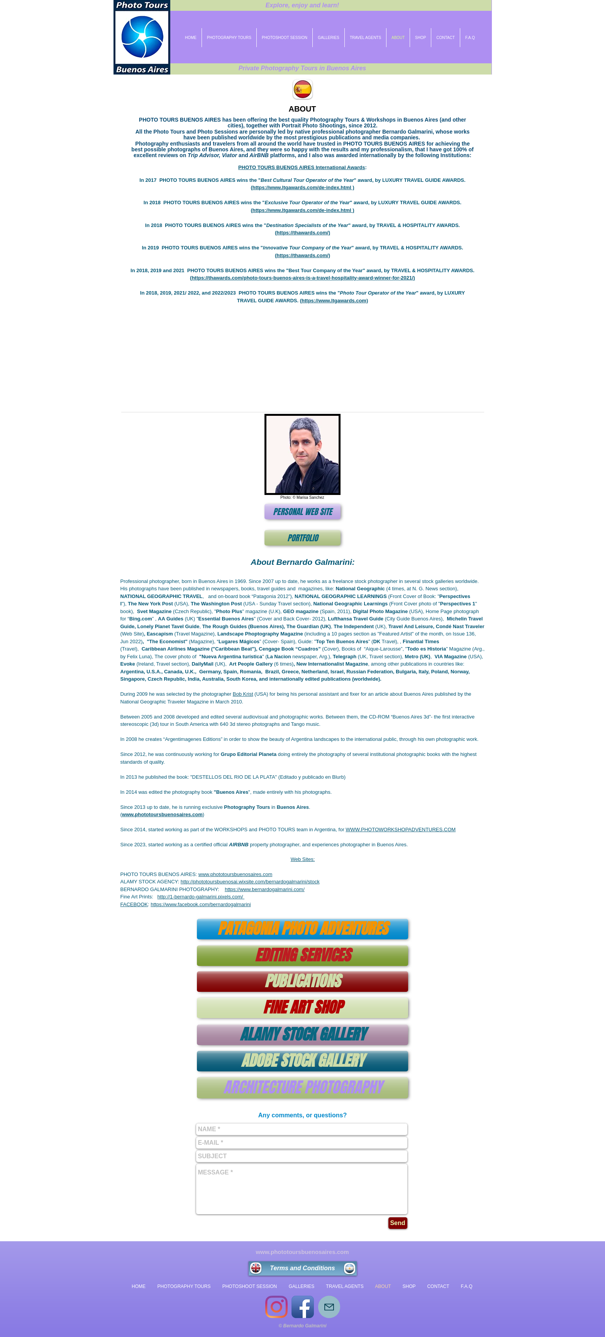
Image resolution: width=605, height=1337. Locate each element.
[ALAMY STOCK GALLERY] (302, 1035)
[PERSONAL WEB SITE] (302, 511)
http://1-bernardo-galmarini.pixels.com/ (201, 897)
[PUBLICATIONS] (302, 981)
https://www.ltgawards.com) (335, 300)
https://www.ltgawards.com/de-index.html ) (303, 187)
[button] (302, 356)
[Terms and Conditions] (303, 1268)
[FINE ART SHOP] (302, 1008)
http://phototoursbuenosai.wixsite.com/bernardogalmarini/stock (250, 882)
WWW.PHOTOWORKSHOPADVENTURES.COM (401, 829)
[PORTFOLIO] (302, 538)
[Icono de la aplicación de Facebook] (302, 1307)
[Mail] (329, 1307)
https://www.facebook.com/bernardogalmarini (201, 904)
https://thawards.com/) (303, 233)
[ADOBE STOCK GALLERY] (302, 1061)
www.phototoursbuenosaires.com (235, 874)
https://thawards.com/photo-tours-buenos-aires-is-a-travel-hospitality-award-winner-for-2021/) (303, 278)
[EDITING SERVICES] (302, 956)
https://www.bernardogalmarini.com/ (265, 889)
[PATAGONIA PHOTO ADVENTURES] (302, 929)
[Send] (397, 1223)
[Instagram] (276, 1307)
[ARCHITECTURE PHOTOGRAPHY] (302, 1087)
